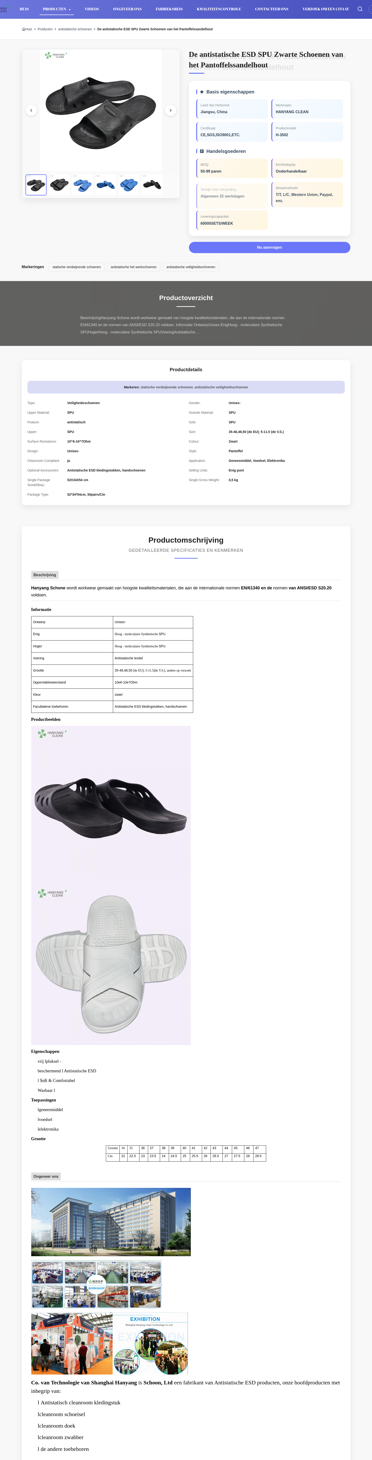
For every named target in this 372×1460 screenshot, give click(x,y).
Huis (24, 9)
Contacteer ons (271, 9)
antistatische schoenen (75, 29)
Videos (92, 9)
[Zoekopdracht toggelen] (360, 9)
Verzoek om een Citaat (326, 9)
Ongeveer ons (127, 9)
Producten (55, 9)
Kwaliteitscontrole (219, 9)
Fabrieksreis (169, 9)
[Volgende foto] (170, 110)
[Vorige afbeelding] (31, 110)
